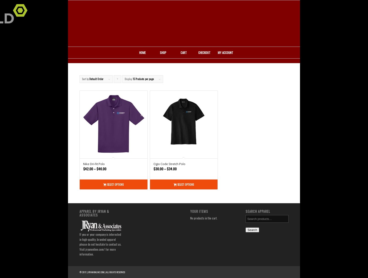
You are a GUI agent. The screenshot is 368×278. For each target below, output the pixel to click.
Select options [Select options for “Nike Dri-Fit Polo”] (113, 184)
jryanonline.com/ (95, 249)
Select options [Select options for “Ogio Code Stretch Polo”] (184, 184)
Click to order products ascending (117, 80)
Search (252, 230)
